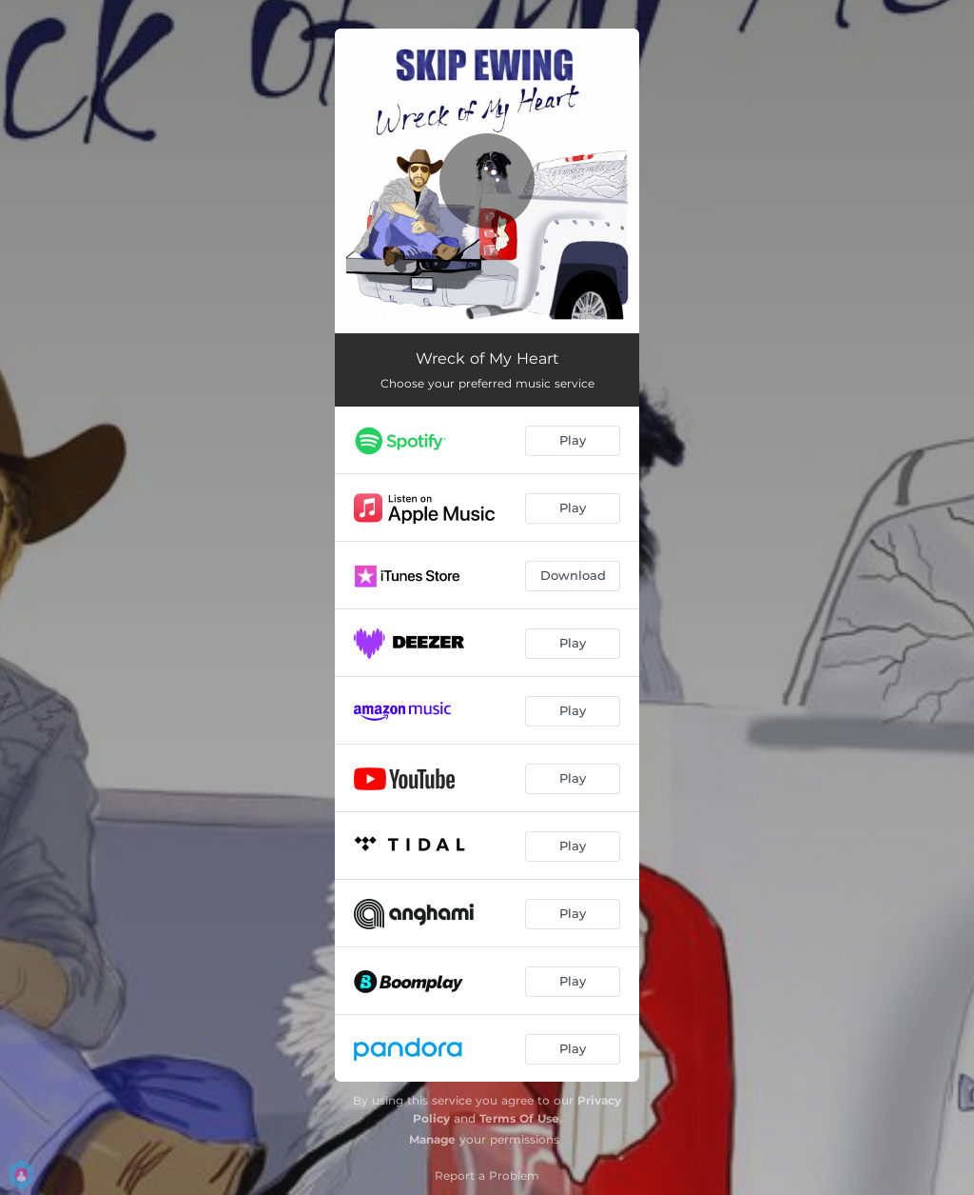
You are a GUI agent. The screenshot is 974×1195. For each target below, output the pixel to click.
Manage (432, 1139)
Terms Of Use (519, 1118)
